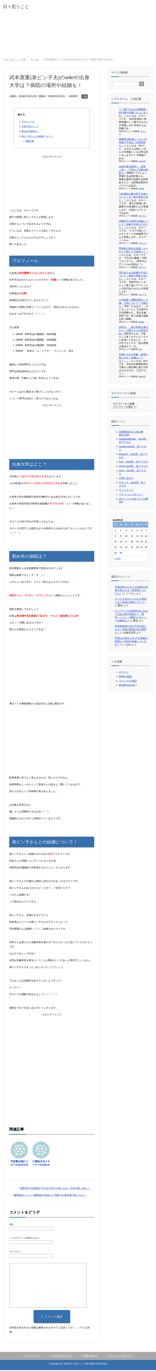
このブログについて (62, 1356)
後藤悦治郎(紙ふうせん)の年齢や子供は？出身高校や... (133, 143)
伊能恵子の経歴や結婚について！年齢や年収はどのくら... (133, 225)
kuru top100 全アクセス (133, 462)
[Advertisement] (78, 36)
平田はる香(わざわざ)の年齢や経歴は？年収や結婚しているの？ (131, 642)
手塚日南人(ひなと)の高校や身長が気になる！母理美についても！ (131, 591)
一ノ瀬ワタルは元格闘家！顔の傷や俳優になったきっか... (133, 113)
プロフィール (28, 122)
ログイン (124, 673)
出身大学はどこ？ (30, 127)
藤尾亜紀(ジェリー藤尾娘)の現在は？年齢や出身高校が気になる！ (50, 1196)
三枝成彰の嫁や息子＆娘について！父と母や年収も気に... (133, 197)
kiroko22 (142, 162)
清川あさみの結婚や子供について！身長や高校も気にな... (133, 276)
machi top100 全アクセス (133, 467)
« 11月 (117, 559)
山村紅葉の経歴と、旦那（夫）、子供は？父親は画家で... (133, 170)
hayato (141, 189)
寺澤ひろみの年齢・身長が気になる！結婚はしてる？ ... (133, 358)
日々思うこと (19, 6)
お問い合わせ (126, 479)
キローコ (142, 217)
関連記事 (29, 142)
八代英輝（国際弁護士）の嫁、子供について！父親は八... (133, 303)
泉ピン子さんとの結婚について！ (38, 137)
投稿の (125, 677)
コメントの (128, 681)
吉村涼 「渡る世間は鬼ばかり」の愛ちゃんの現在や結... (133, 331)
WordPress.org (128, 686)
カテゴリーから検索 (124, 404)
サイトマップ (126, 491)
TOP (16, 60)
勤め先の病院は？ (30, 132)
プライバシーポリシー (131, 495)
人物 (84, 97)
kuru (140, 350)
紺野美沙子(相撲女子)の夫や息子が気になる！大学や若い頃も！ (55, 1189)
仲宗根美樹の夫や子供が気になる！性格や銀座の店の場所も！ (130, 630)
